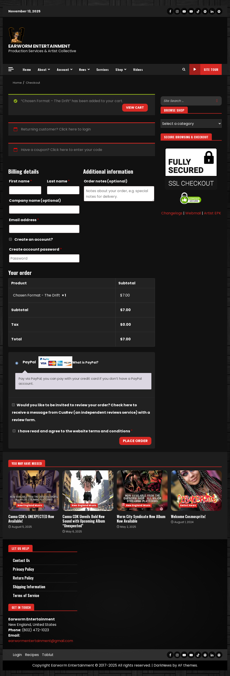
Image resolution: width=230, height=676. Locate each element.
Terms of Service (26, 595)
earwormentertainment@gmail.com (40, 640)
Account (63, 69)
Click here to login (75, 129)
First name (20, 181)
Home (27, 69)
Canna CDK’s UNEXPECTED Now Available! (33, 490)
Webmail (193, 213)
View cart (135, 107)
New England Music (30, 505)
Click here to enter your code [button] (76, 149)
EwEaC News (188, 505)
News (82, 69)
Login (17, 654)
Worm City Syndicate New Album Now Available (142, 490)
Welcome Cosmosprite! (196, 490)
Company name (35, 200)
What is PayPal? (85, 362)
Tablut (47, 654)
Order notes (105, 181)
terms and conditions (109, 431)
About (42, 69)
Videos (138, 69)
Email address (24, 219)
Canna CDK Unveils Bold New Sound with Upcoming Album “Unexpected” (87, 490)
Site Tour (203, 69)
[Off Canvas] (11, 69)
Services (102, 69)
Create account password (35, 249)
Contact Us (21, 560)
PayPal (60, 362)
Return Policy (23, 578)
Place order (135, 440)
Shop (119, 69)
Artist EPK (212, 213)
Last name (58, 181)
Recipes (32, 654)
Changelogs (171, 213)
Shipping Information (29, 586)
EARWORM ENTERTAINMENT (39, 46)
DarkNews (163, 665)
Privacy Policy (23, 569)
